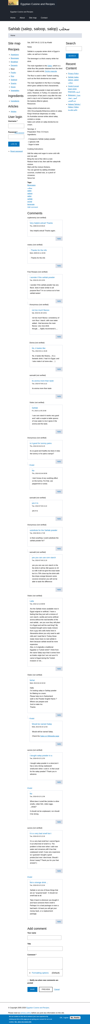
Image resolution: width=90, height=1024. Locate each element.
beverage (31, 204)
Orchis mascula (51, 71)
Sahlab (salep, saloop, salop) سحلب (73, 80)
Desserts (14, 65)
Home (12, 18)
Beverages (31, 185)
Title (29, 944)
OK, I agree (64, 1018)
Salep (50, 66)
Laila (32, 601)
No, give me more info (23, 1022)
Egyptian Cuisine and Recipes (37, 1008)
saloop (29, 193)
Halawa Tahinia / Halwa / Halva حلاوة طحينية (74, 107)
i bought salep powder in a (41, 756)
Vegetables (15, 90)
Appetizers (15, 55)
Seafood (14, 80)
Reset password (16, 151)
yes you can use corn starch (44, 558)
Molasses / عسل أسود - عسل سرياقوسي (74, 98)
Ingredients (15, 101)
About (22, 18)
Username (13, 121)
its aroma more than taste (43, 381)
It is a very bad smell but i (40, 833)
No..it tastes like (38, 348)
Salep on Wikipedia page (49, 736)
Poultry (13, 72)
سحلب (29, 188)
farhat (32, 680)
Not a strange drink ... (39, 882)
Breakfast (14, 62)
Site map (33, 18)
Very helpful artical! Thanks (41, 223)
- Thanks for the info (38, 250)
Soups (13, 87)
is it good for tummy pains (41, 443)
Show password (19, 133)
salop (29, 196)
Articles (13, 111)
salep (29, 191)
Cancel (57, 989)
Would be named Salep (42, 724)
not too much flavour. (41, 310)
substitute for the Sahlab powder (43, 530)
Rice (12, 76)
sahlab (29, 199)
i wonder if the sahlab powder (42, 277)
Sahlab (35, 408)
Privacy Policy (73, 73)
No (33, 471)
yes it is (35, 503)
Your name (31, 933)
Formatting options (40, 972)
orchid (29, 202)
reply (59, 239)
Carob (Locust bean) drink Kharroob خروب (74, 89)
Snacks (13, 83)
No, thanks (75, 1018)
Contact (44, 18)
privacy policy (26, 1013)
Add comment (32, 207)
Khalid (32, 465)
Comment (31, 955)
